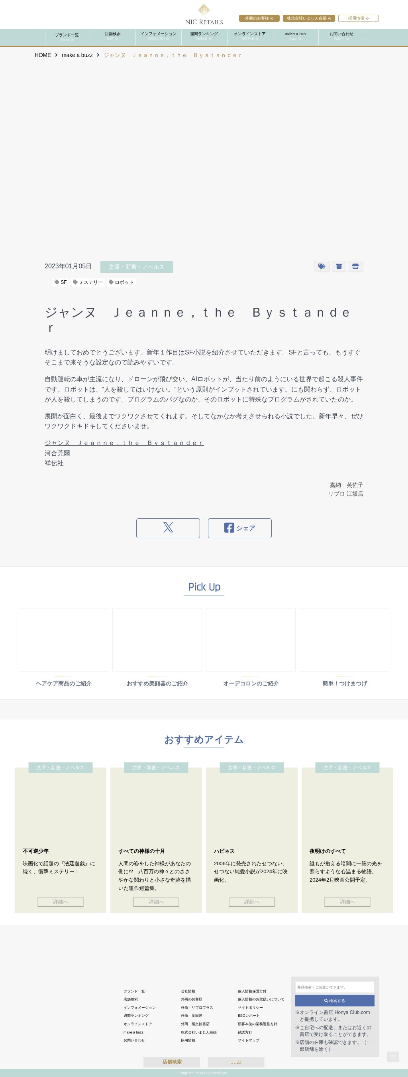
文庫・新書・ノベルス (137, 267)
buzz (235, 1062)
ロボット (121, 282)
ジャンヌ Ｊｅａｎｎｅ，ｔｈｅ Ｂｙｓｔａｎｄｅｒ (124, 442)
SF (61, 282)
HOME (43, 55)
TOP (393, 1056)
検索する (334, 1000)
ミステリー (88, 282)
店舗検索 (172, 1061)
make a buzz (77, 55)
